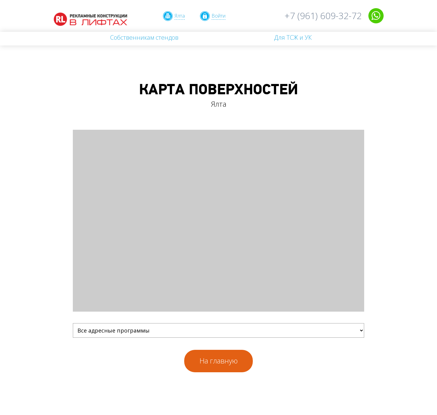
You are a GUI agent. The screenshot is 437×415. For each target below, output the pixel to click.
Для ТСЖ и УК (293, 37)
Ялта (179, 15)
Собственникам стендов (144, 37)
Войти (218, 15)
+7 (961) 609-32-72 (323, 15)
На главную (218, 361)
